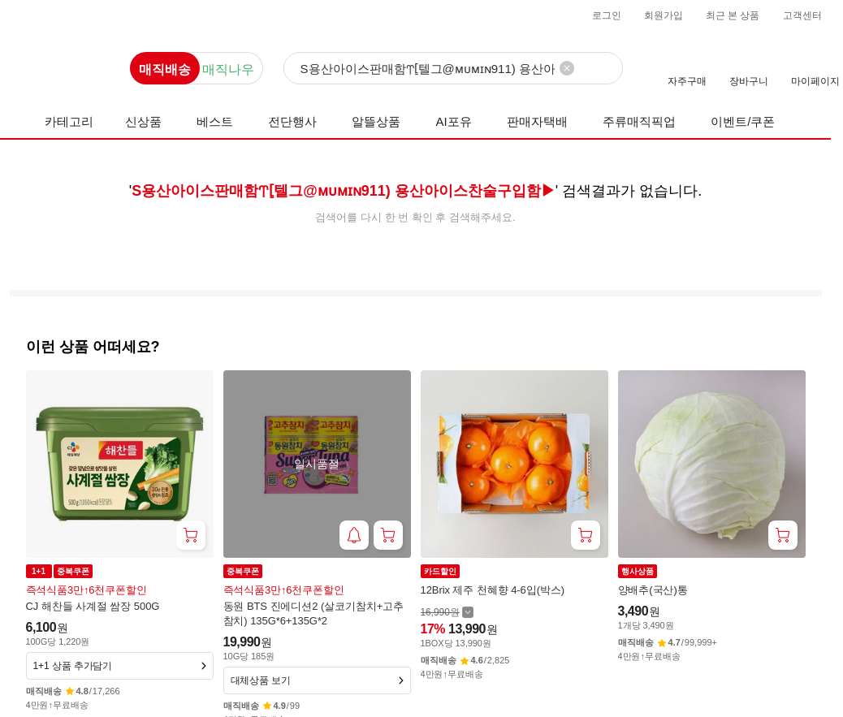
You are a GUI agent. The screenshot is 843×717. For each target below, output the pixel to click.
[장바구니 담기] (190, 535)
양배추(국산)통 (653, 590)
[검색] (453, 69)
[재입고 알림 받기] (354, 535)
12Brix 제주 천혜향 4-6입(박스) (493, 590)
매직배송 (165, 69)
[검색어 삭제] (567, 68)
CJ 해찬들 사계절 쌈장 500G (93, 606)
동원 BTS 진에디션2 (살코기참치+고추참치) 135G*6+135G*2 (313, 613)
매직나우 (228, 69)
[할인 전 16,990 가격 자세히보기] (447, 612)
